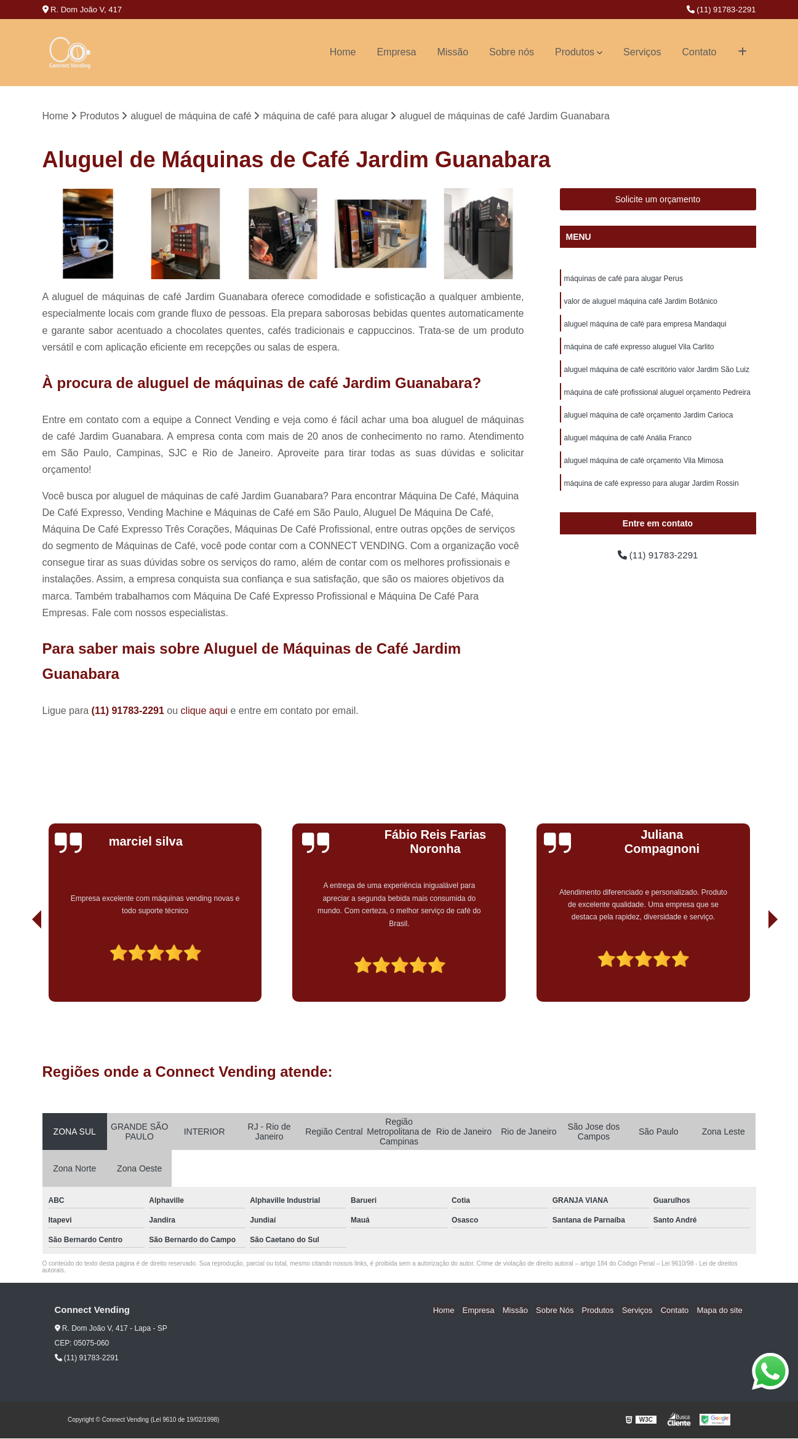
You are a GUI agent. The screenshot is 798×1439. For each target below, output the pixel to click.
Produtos (574, 52)
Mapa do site (720, 1310)
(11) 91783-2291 (721, 9)
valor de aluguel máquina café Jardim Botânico (640, 302)
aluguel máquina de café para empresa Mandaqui (645, 326)
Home (343, 52)
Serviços (642, 52)
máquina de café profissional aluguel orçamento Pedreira (657, 396)
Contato (699, 52)
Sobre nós (511, 52)
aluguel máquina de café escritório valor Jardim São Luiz (657, 372)
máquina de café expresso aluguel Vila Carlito (639, 349)
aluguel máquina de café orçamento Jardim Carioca (648, 419)
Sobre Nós (563, 1310)
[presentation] (19, 967)
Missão (452, 52)
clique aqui (204, 711)
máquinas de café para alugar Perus (623, 279)
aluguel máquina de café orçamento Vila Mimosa (644, 466)
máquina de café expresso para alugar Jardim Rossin (651, 489)
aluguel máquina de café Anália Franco (628, 442)
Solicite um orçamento (658, 200)
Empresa (396, 52)
